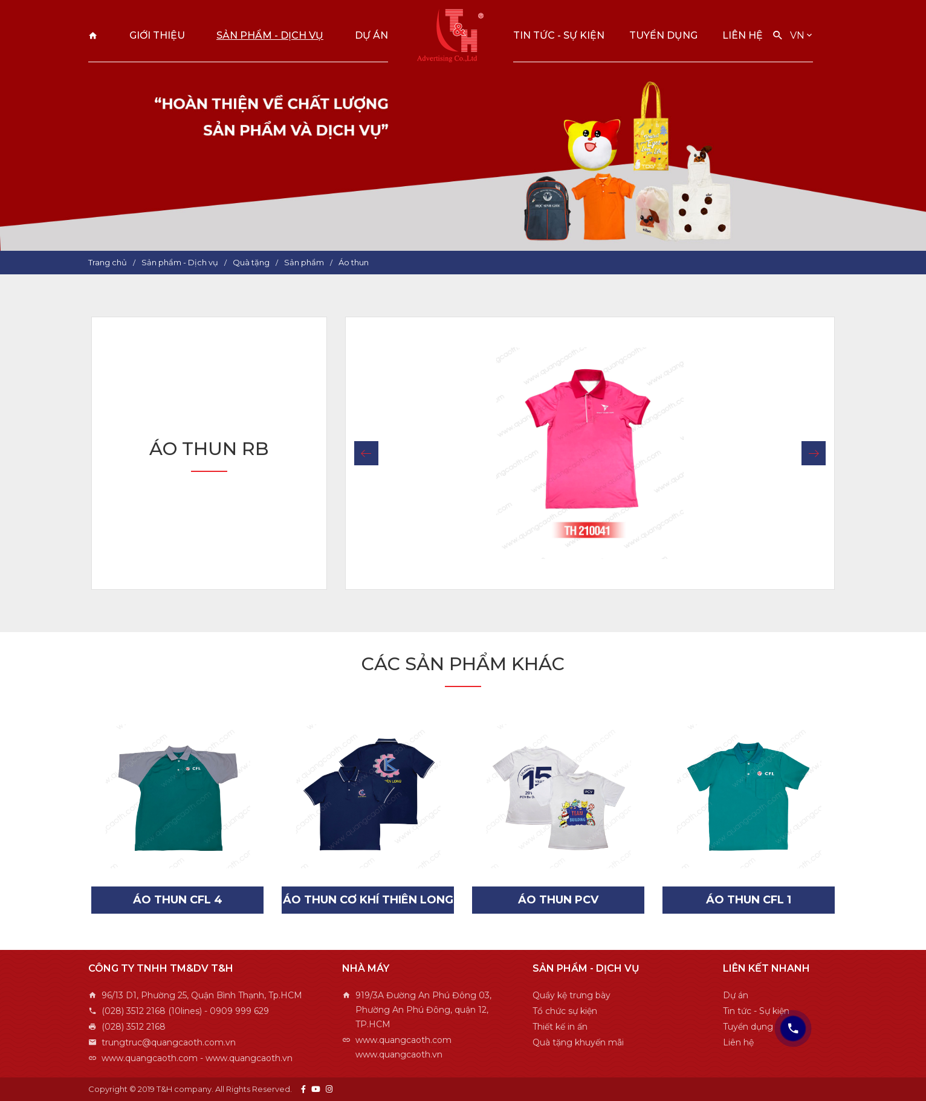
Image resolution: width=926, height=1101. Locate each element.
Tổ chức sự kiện (565, 1011)
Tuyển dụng (663, 35)
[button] (366, 453)
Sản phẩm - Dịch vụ (269, 35)
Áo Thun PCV (558, 899)
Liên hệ (742, 35)
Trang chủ (93, 35)
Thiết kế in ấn (560, 1026)
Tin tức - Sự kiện (558, 35)
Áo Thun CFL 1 (748, 899)
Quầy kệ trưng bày (571, 995)
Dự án (371, 35)
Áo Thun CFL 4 (177, 899)
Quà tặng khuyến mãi (578, 1042)
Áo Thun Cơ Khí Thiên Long (368, 899)
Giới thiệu (157, 35)
